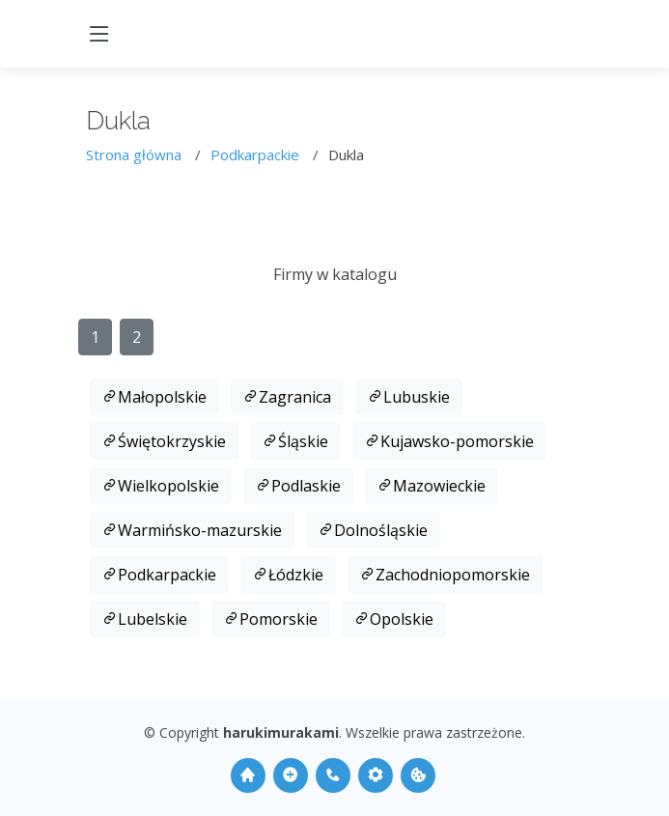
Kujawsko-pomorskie (449, 441)
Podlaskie (298, 485)
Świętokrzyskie (164, 441)
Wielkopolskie (160, 485)
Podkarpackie (254, 154)
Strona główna (133, 154)
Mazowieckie (431, 485)
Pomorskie (271, 619)
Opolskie (393, 619)
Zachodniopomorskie (445, 574)
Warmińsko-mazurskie (192, 530)
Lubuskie (409, 397)
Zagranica (287, 397)
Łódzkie (288, 574)
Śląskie (295, 441)
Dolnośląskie (373, 530)
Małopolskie (154, 397)
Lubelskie (144, 619)
